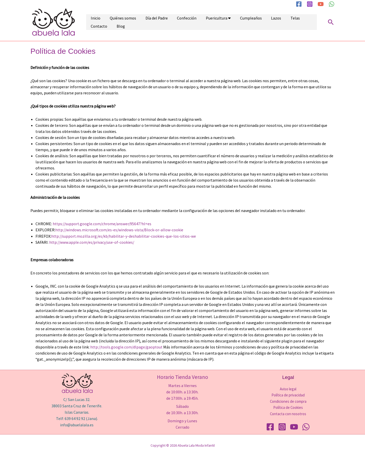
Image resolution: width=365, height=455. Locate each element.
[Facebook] (299, 4)
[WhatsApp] (331, 4)
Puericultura (197, 22)
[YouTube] (321, 4)
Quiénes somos (116, 22)
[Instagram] (310, 4)
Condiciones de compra (288, 400)
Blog (299, 22)
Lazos (249, 22)
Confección (172, 22)
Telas (263, 22)
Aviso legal (288, 388)
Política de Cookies (288, 406)
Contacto (281, 22)
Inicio (93, 22)
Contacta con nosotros (288, 412)
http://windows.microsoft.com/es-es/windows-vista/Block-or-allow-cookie (120, 229)
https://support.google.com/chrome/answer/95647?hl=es (103, 223)
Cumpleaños (228, 22)
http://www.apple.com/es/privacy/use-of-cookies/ (92, 241)
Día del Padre (146, 22)
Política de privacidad (288, 394)
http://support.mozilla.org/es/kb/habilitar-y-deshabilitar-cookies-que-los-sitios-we (125, 235)
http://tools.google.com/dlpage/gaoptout (127, 346)
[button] (331, 22)
